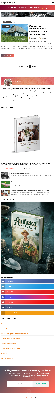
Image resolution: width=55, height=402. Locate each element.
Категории (27, 168)
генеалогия (6, 26)
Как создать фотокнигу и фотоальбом (14, 334)
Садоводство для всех (9, 344)
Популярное (10, 168)
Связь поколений (17, 182)
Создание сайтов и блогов (10, 349)
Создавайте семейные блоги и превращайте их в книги (30, 190)
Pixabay (3, 324)
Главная (7, 22)
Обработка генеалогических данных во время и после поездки (39, 30)
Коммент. (45, 38)
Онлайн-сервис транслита (10, 339)
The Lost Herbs (6, 329)
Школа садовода (7, 358)
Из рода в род (27, 397)
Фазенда (4, 353)
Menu (51, 2)
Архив (45, 168)
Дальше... (7, 55)
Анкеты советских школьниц (20, 173)
